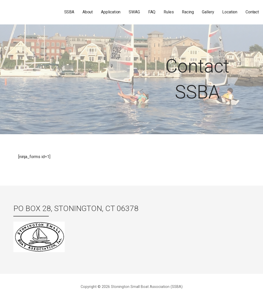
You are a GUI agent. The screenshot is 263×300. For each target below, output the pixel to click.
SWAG (134, 12)
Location (229, 12)
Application (110, 12)
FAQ (152, 12)
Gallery (208, 12)
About (87, 12)
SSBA (69, 12)
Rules (169, 12)
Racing (188, 12)
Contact (252, 12)
